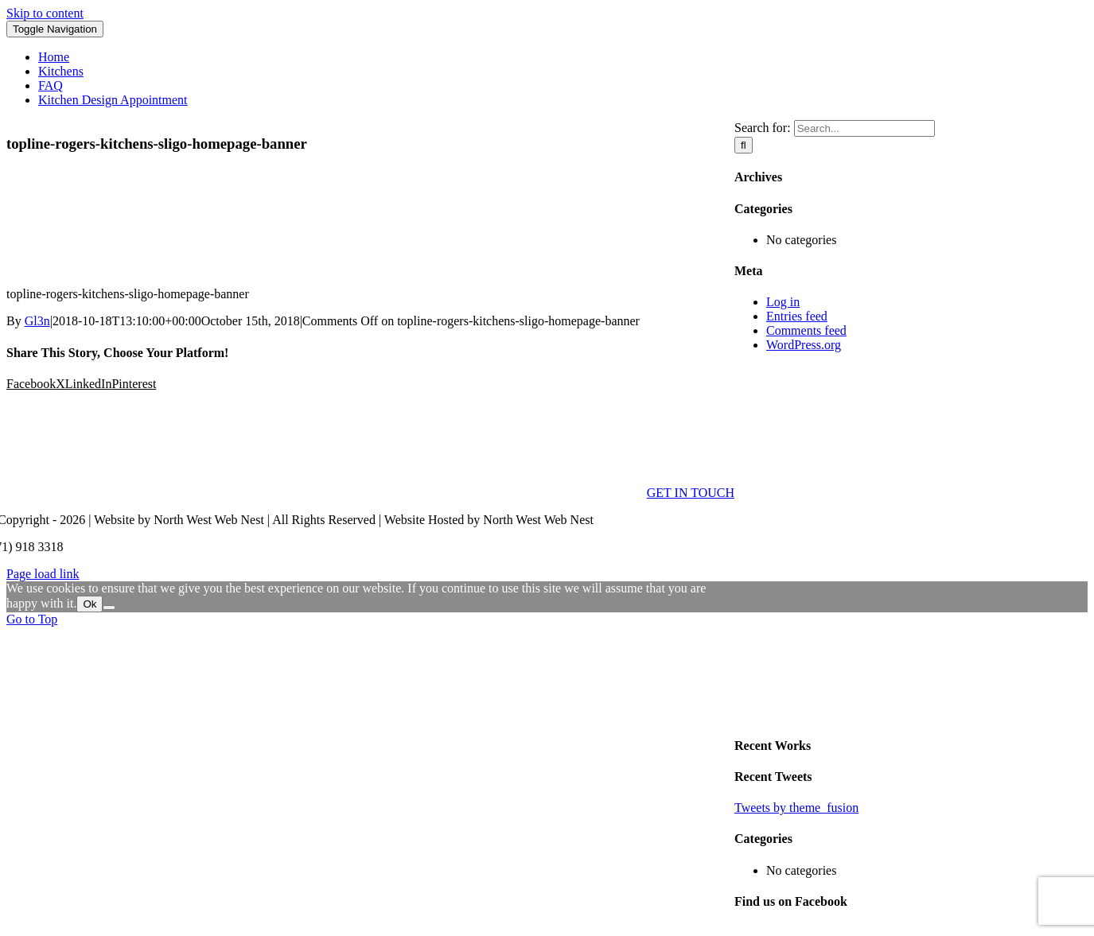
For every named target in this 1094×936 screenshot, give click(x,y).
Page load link (43, 574)
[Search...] (864, 128)
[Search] (743, 145)
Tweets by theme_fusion (796, 807)
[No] (109, 607)
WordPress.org (803, 344)
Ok (89, 604)
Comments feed (806, 330)
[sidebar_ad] (911, 713)
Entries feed (796, 316)
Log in (783, 302)
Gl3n (37, 321)
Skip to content (45, 13)
